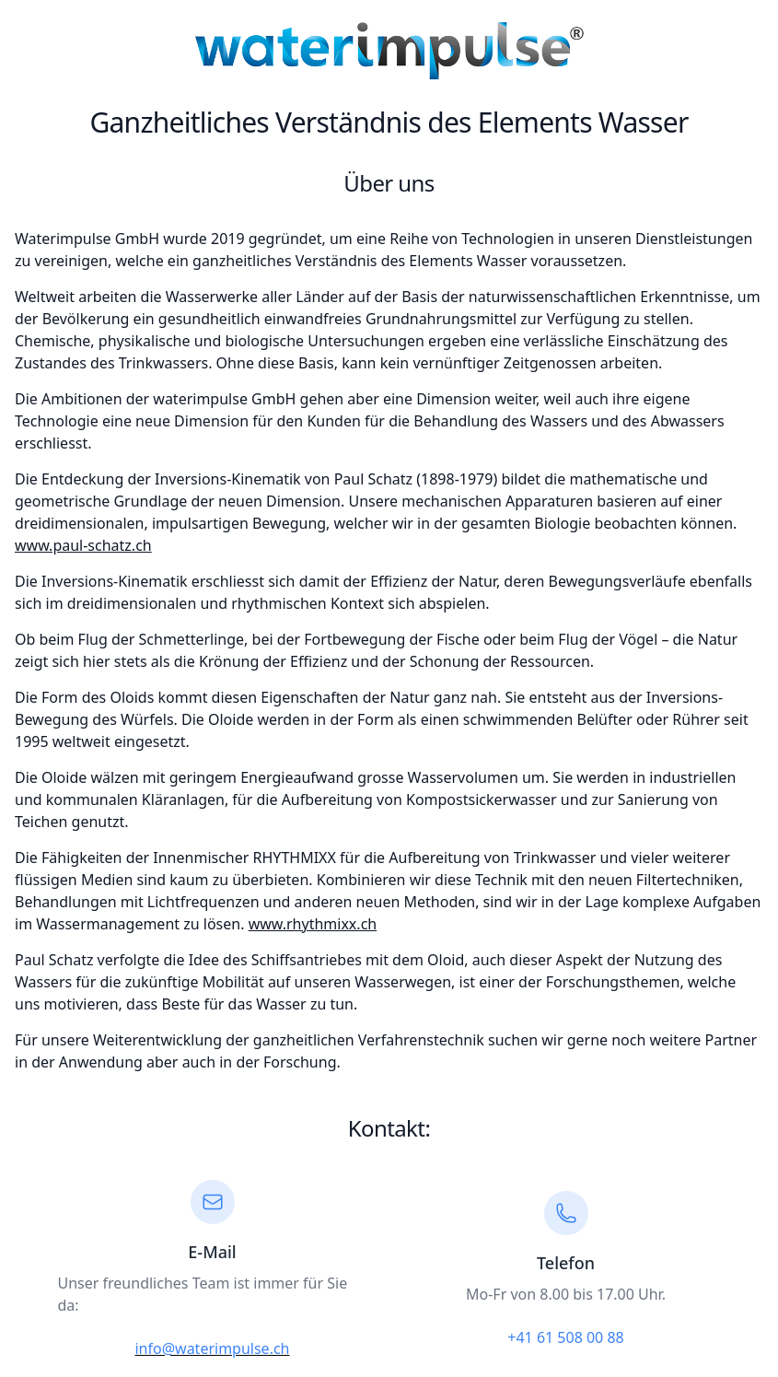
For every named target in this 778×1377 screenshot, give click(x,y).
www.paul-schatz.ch (83, 545)
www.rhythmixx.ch (313, 924)
